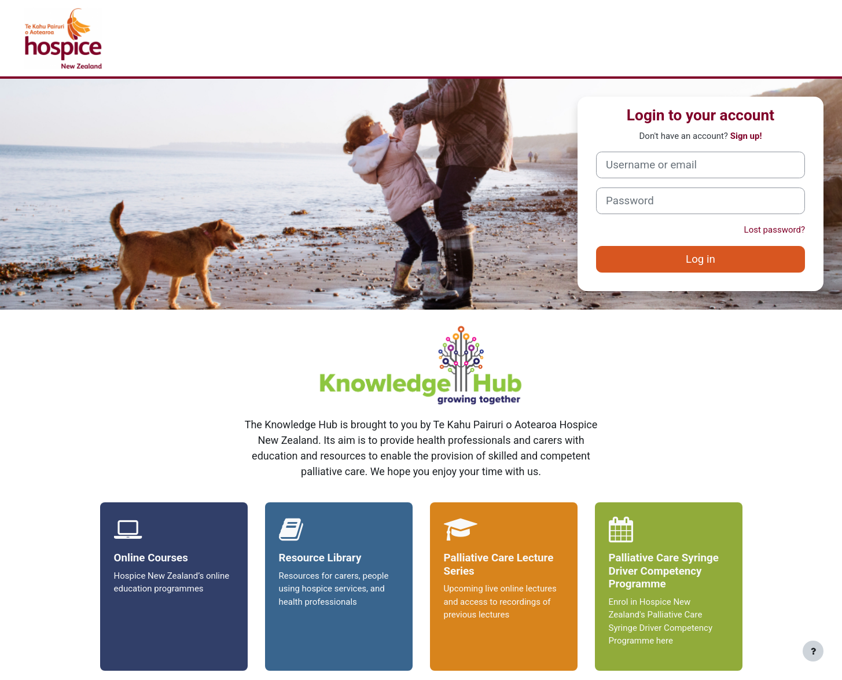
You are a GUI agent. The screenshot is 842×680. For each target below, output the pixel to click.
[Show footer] (813, 651)
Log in (700, 259)
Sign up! (746, 136)
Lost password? (774, 230)
